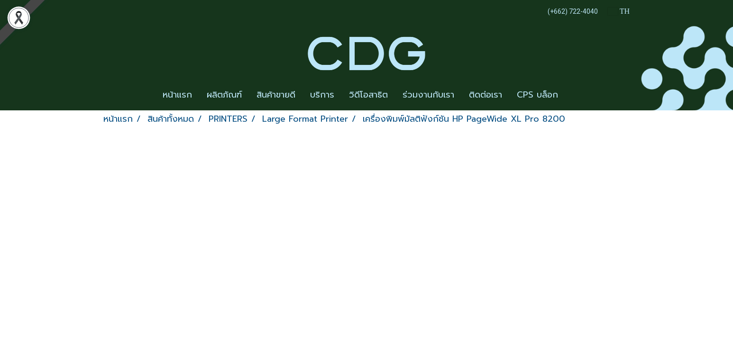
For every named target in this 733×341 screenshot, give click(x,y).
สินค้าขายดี (276, 94)
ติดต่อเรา (485, 94)
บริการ (322, 94)
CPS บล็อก (537, 94)
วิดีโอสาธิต (368, 94)
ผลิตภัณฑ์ (224, 94)
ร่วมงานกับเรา (428, 94)
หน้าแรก (177, 94)
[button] (573, 95)
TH (619, 11)
